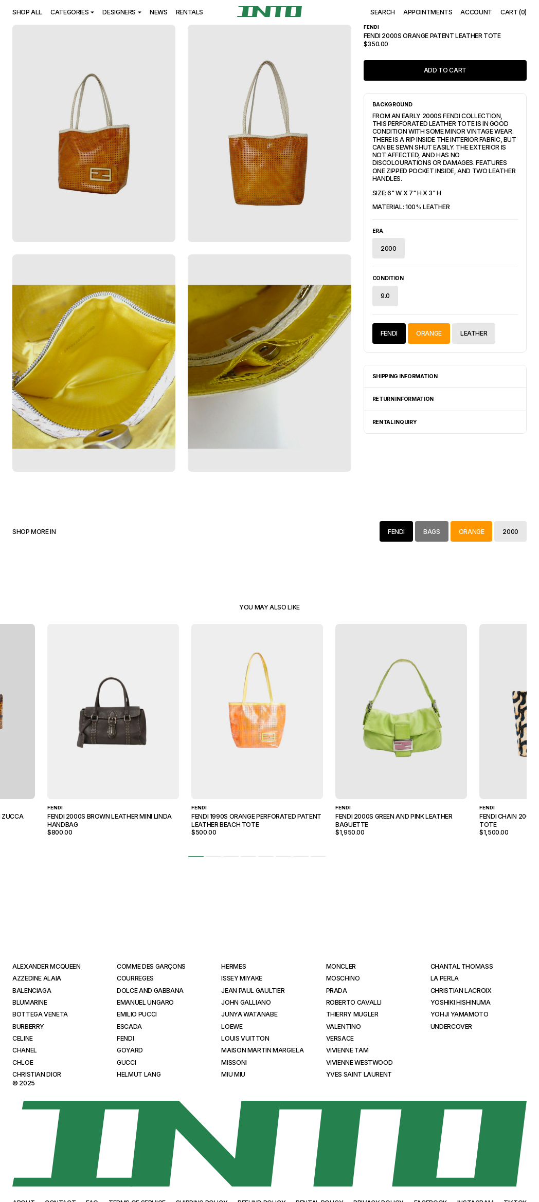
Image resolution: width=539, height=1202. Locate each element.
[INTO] (269, 11)
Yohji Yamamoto (459, 1014)
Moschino (343, 978)
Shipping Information (405, 376)
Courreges (135, 978)
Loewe (231, 1026)
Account (476, 12)
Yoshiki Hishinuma (460, 1002)
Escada (129, 1026)
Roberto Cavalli (354, 1002)
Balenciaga (31, 990)
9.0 (385, 296)
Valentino (343, 1026)
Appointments (428, 12)
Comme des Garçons (151, 966)
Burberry (28, 1026)
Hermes (233, 966)
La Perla (444, 978)
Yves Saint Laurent (359, 1074)
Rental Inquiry (394, 422)
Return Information (403, 399)
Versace (340, 1038)
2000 (389, 248)
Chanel (24, 1050)
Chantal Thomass (461, 966)
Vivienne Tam (347, 1050)
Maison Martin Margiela (262, 1050)
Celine (22, 1038)
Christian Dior (36, 1074)
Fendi (389, 333)
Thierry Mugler (352, 1014)
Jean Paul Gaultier (252, 990)
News (159, 12)
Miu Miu (233, 1074)
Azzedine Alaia (36, 978)
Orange (429, 333)
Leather (473, 333)
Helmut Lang (138, 1074)
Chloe (22, 1062)
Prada (336, 990)
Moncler (341, 966)
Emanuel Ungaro (145, 1002)
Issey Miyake (241, 978)
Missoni (233, 1062)
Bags (431, 531)
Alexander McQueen (46, 966)
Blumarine (29, 1002)
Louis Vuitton (245, 1038)
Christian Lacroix (461, 990)
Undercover (451, 1026)
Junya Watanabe (249, 1014)
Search (382, 12)
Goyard (130, 1050)
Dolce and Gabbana (150, 990)
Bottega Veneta (40, 1014)
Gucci (126, 1062)
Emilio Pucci (137, 1014)
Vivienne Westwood (359, 1062)
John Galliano (246, 1002)
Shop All (27, 12)
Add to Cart (445, 70)
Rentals (189, 12)
